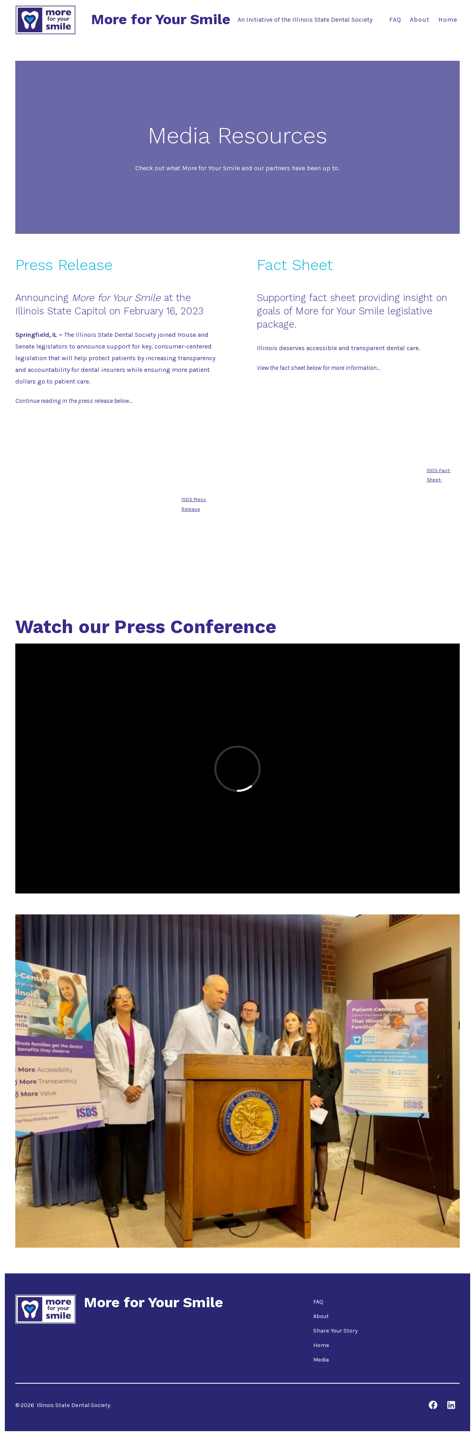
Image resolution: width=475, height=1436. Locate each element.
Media (321, 1359)
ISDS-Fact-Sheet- (439, 475)
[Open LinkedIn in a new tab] (451, 1405)
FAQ (395, 19)
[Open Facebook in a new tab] (433, 1405)
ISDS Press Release (194, 504)
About (420, 19)
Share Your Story (335, 1330)
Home (447, 19)
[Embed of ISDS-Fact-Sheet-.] (342, 472)
